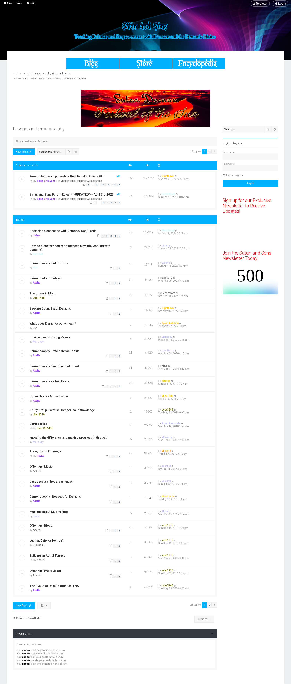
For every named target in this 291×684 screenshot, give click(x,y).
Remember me (235, 175)
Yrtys (164, 365)
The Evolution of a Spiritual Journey (54, 586)
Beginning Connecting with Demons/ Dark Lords (63, 231)
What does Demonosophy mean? (53, 323)
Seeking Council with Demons (50, 308)
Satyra (37, 235)
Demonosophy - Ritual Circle (49, 381)
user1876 (167, 525)
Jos (35, 327)
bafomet (38, 254)
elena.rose (168, 496)
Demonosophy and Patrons (49, 263)
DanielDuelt (168, 194)
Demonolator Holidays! (45, 278)
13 (102, 184)
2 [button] (209, 151)
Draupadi (38, 544)
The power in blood (43, 293)
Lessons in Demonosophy (39, 128)
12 (97, 184)
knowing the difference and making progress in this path (69, 437)
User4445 (39, 297)
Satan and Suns (46, 180)
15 (113, 184)
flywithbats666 (170, 323)
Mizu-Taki (167, 395)
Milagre (166, 450)
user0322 (167, 277)
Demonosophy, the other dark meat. (55, 366)
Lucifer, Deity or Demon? (47, 540)
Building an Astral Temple (47, 555)
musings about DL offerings (49, 512)
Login (226, 143)
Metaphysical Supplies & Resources (81, 180)
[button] (214, 151)
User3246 (39, 414)
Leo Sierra (167, 350)
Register (238, 143)
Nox (35, 267)
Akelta (36, 282)
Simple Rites (38, 424)
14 (108, 184)
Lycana (165, 245)
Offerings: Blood (41, 525)
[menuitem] (30, 3)
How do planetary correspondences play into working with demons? (70, 247)
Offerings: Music (41, 466)
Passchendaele (170, 423)
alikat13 (166, 466)
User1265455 (45, 428)
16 (118, 184)
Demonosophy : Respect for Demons (55, 496)
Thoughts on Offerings (45, 451)
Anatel (37, 470)
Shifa (36, 516)
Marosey (38, 341)
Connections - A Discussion (49, 396)
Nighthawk (167, 176)
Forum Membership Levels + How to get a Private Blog (67, 176)
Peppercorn (168, 292)
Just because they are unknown (51, 481)
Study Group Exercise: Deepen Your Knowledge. (63, 410)
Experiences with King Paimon (50, 337)
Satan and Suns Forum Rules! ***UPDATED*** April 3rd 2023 (72, 194)
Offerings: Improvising (45, 571)
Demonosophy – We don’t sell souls (54, 351)
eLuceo (165, 380)
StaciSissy (167, 230)
